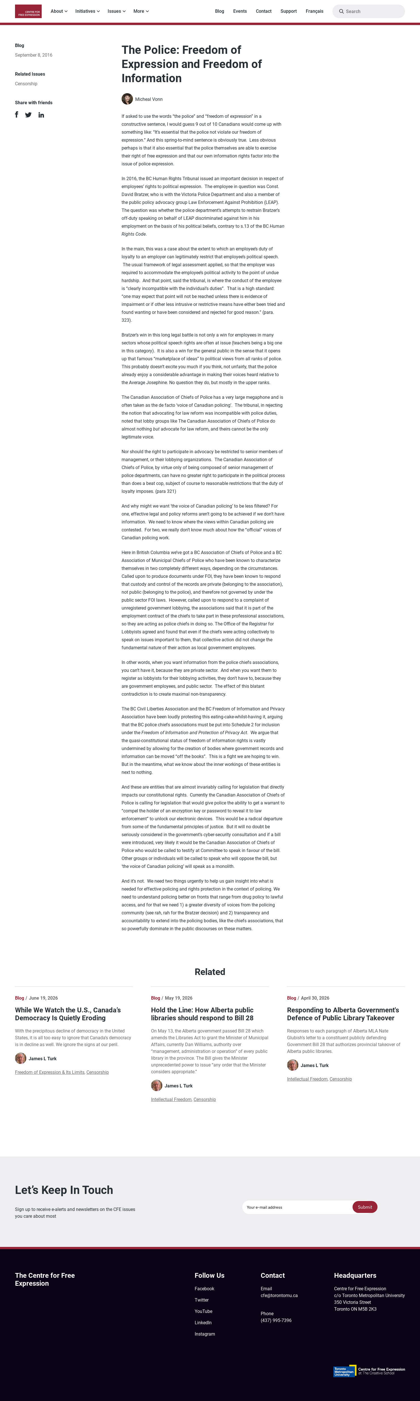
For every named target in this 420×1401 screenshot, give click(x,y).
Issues (114, 11)
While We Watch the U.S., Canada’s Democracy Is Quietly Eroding (68, 1014)
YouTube (203, 1311)
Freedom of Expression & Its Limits (49, 1072)
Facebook (204, 1288)
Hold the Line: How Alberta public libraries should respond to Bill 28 (202, 1014)
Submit (365, 1207)
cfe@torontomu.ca (279, 1295)
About (57, 11)
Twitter (202, 1300)
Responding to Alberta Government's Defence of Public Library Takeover (343, 1014)
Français (314, 11)
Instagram (205, 1334)
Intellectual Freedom (171, 1099)
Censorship (26, 83)
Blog (219, 11)
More (138, 11)
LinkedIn (203, 1322)
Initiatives (85, 11)
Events (240, 11)
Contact (263, 11)
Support (289, 11)
